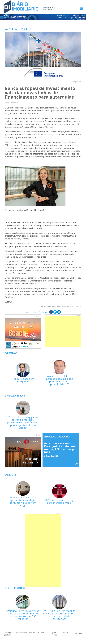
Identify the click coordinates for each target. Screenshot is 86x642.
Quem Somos (54, 633)
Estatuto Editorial (65, 633)
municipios (67, 306)
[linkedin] (59, 312)
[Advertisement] (63, 331)
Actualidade (46, 306)
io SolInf (41, 632)
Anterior (31, 312)
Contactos (78, 634)
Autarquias (57, 306)
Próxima (43, 312)
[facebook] (51, 312)
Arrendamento (57, 436)
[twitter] (55, 312)
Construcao (77, 306)
